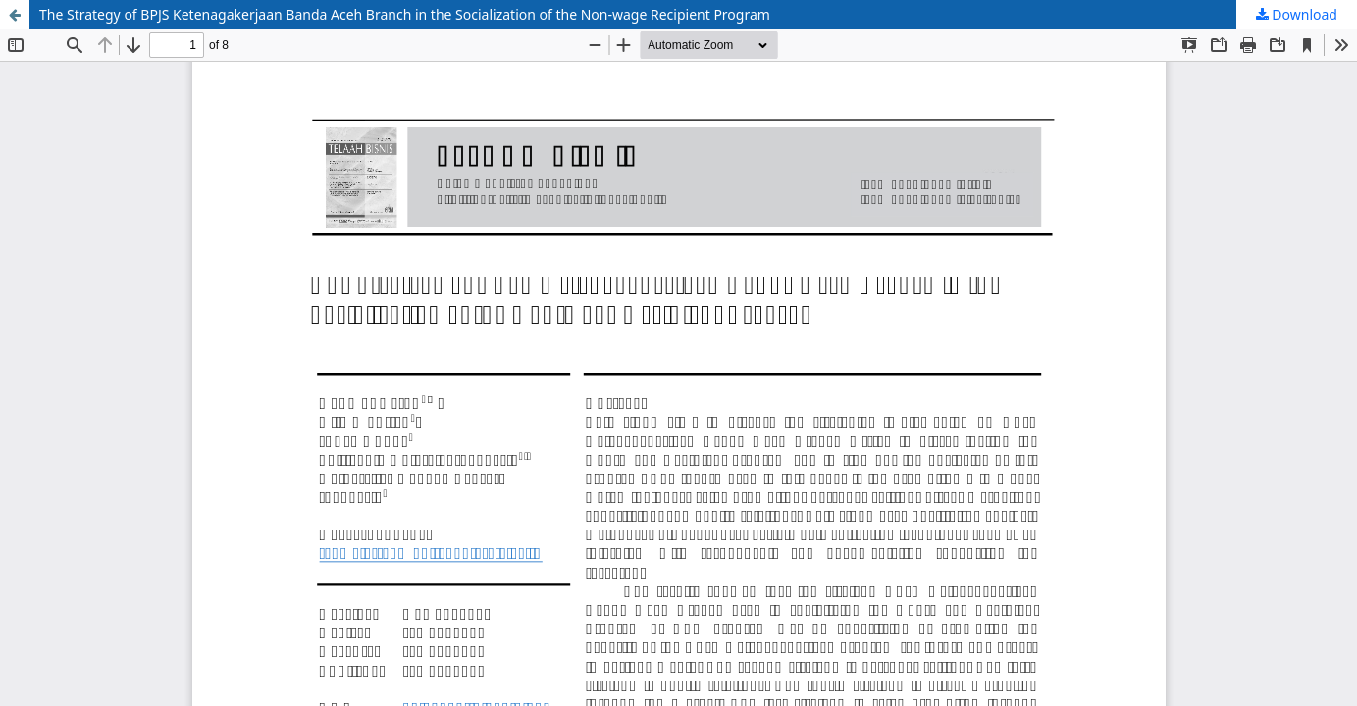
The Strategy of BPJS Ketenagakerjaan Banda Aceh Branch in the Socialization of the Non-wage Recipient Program (404, 14)
